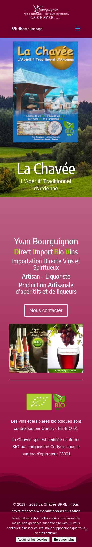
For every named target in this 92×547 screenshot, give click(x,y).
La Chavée (46, 168)
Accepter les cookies (33, 539)
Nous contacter (46, 310)
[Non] (85, 529)
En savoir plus (64, 539)
